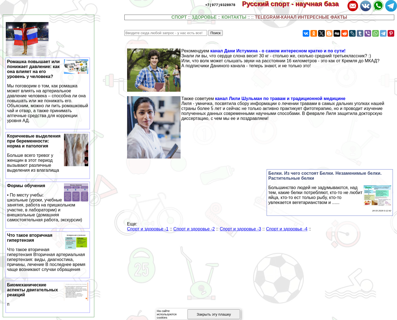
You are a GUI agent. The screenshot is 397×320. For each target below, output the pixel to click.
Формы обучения (47, 202)
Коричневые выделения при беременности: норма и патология (47, 153)
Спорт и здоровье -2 (194, 229)
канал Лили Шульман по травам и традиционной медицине (280, 98)
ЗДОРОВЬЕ (204, 17)
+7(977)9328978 (220, 4)
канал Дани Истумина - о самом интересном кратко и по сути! (278, 51)
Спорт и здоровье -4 (286, 229)
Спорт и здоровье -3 (240, 229)
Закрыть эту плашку (214, 314)
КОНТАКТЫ (234, 17)
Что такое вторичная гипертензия (47, 252)
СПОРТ (179, 17)
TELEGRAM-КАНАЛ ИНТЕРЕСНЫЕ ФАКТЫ (301, 17)
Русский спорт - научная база (294, 3)
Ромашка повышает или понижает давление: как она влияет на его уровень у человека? (47, 91)
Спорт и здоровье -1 (147, 229)
